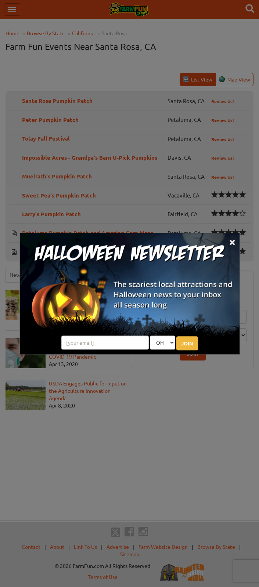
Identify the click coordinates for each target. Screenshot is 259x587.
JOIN (187, 343)
